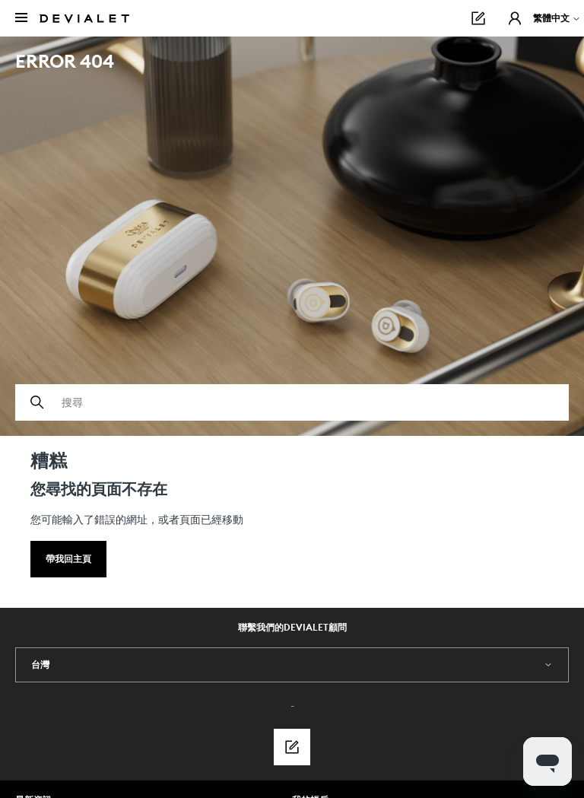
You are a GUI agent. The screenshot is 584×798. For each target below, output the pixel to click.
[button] (515, 18)
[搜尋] (292, 402)
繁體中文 (557, 18)
